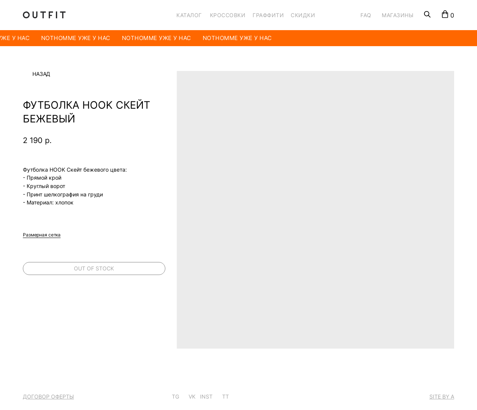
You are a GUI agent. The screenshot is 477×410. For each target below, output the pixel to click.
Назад (41, 74)
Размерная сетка (42, 235)
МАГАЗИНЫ (397, 15)
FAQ (365, 15)
